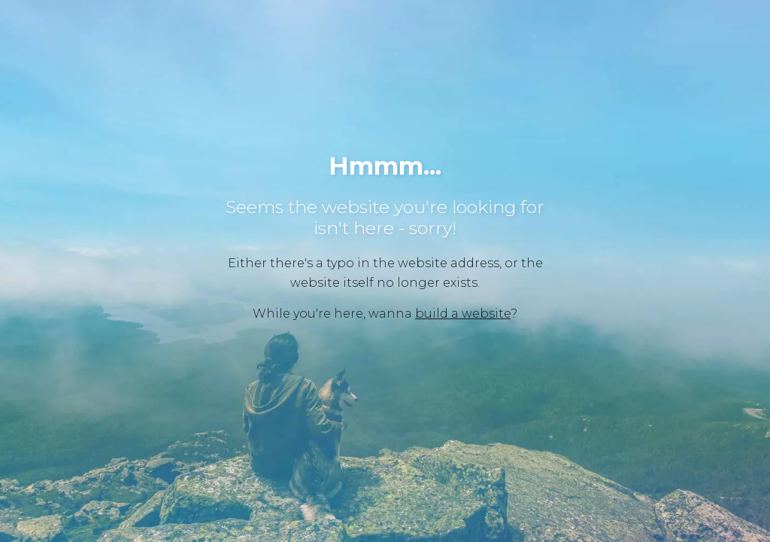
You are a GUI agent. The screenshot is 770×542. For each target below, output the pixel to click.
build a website (463, 313)
